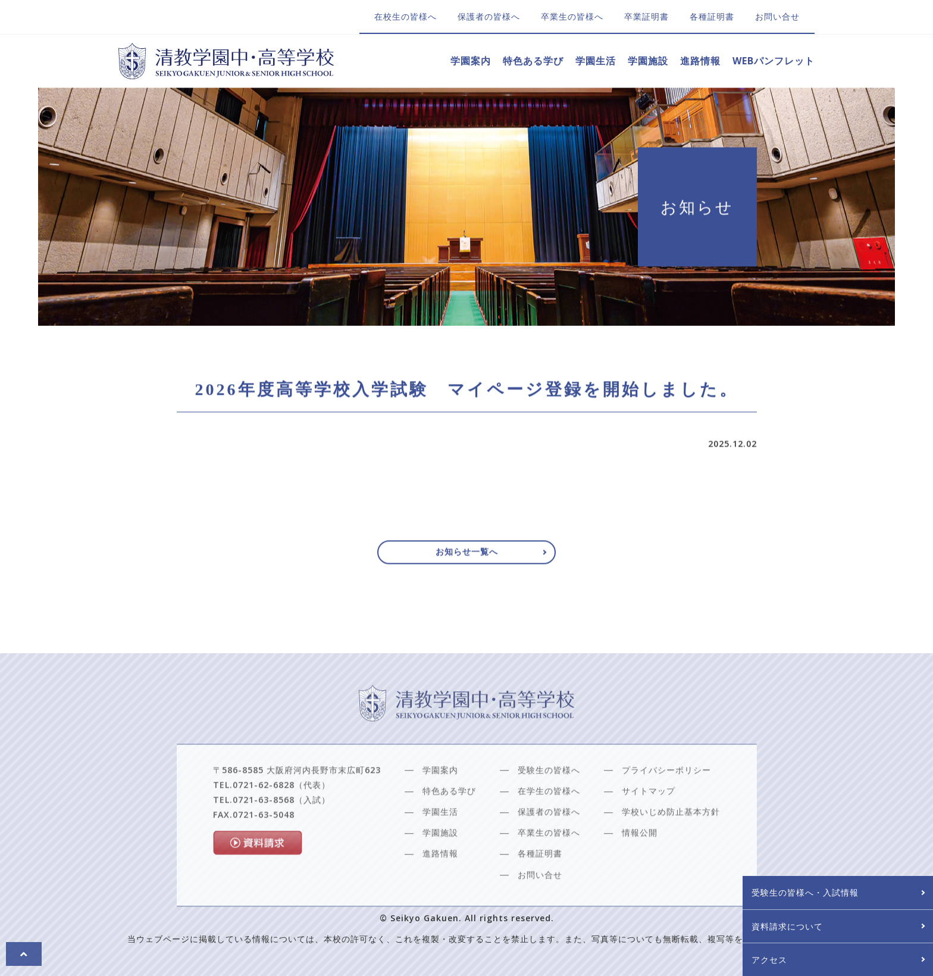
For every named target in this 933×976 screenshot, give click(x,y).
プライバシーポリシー (666, 800)
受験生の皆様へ (549, 800)
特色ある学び (533, 60)
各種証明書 (712, 16)
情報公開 (640, 862)
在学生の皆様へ (549, 821)
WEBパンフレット (773, 60)
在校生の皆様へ (405, 16)
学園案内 (470, 60)
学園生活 (595, 60)
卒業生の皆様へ (572, 16)
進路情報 (700, 60)
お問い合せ (777, 16)
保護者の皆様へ (489, 16)
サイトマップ (648, 821)
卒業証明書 (646, 16)
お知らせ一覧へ (467, 557)
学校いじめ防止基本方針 (671, 841)
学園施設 (648, 60)
